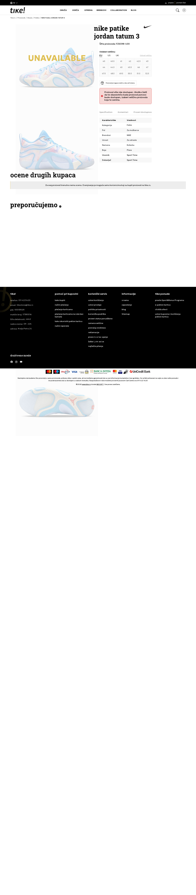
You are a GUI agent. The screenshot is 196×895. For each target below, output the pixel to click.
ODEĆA (75, 10)
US (109, 55)
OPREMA (88, 10)
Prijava (171, 3)
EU (100, 55)
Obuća (29, 18)
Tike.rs (13, 18)
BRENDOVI (101, 10)
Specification (105, 112)
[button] (14, 3)
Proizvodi (21, 18)
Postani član (181, 3)
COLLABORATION (118, 10)
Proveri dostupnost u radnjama (149, 112)
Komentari (123, 112)
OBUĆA (63, 10)
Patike (36, 18)
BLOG (133, 10)
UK (117, 55)
